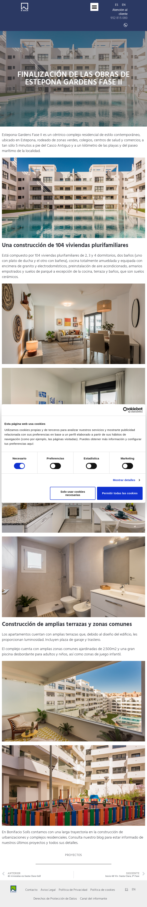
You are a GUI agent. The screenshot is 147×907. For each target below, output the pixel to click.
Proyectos (73, 855)
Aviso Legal (48, 889)
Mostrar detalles (124, 480)
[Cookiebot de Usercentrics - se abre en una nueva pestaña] (126, 410)
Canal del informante (93, 898)
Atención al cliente (118, 14)
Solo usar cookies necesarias (72, 493)
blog (100, 838)
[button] (94, 7)
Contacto (31, 889)
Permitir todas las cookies (120, 493)
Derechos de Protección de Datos (55, 898)
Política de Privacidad (73, 889)
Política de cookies (102, 889)
